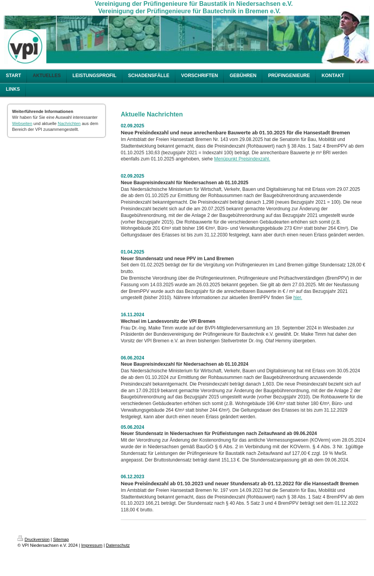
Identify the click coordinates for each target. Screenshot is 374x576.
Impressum (91, 545)
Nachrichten (69, 123)
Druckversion (33, 539)
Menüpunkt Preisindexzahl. (242, 159)
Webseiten (22, 123)
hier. (297, 297)
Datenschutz (118, 545)
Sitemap (61, 539)
